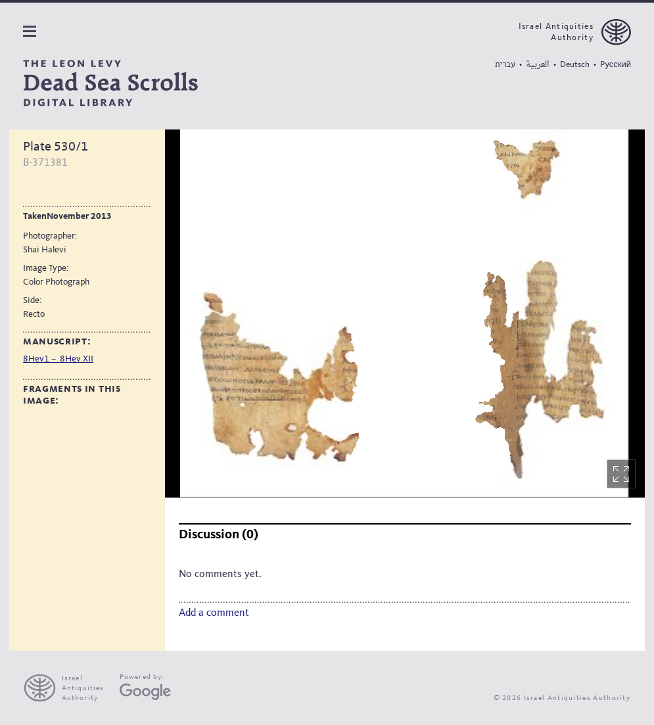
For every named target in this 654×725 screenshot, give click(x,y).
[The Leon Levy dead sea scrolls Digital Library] (110, 83)
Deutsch (575, 64)
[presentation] (69, 688)
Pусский (615, 64)
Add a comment (214, 613)
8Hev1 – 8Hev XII (58, 358)
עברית (505, 64)
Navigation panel (29, 31)
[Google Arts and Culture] (145, 692)
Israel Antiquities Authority (556, 32)
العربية (537, 65)
